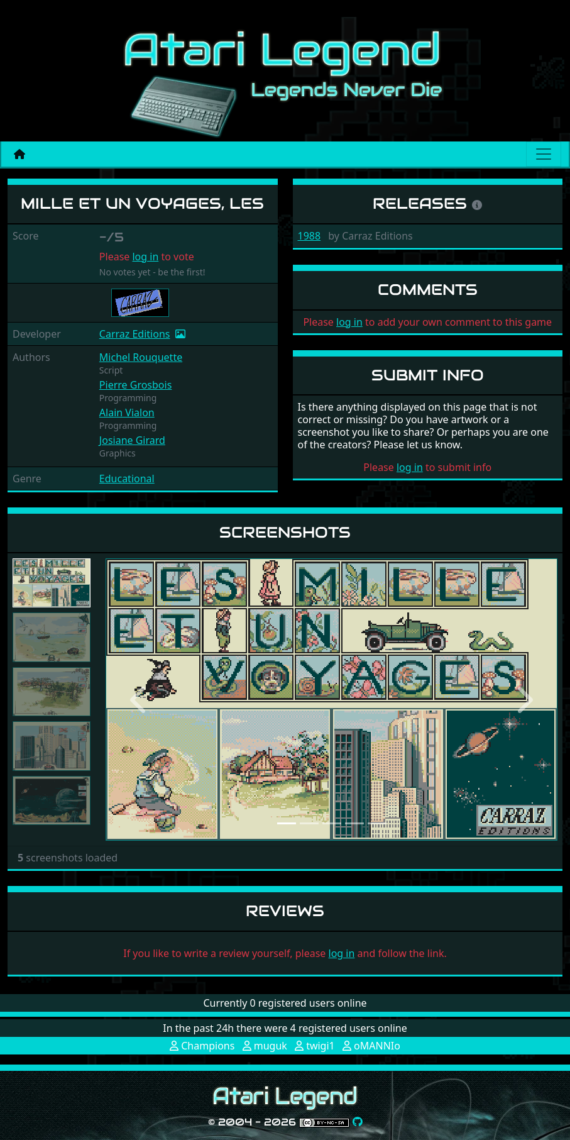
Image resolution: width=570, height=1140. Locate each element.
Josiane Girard (132, 440)
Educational (127, 478)
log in (145, 256)
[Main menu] (543, 154)
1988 (309, 236)
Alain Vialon (127, 412)
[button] (139, 699)
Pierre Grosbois (135, 385)
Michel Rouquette (140, 357)
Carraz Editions (134, 334)
